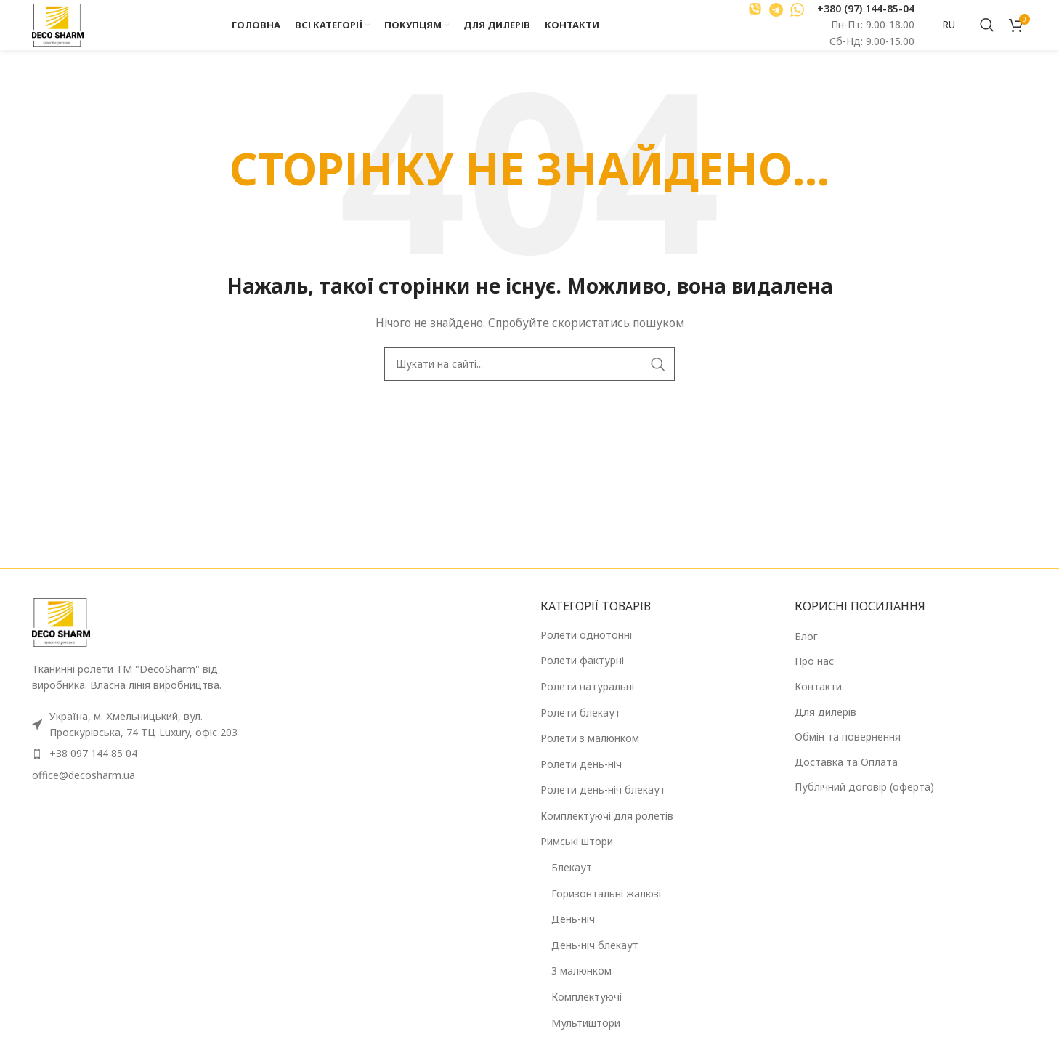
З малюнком (581, 986)
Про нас (814, 676)
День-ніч (573, 934)
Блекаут (571, 882)
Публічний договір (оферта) (864, 802)
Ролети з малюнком (589, 753)
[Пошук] (987, 32)
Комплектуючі (586, 1012)
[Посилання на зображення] (61, 637)
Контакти (818, 702)
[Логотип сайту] (67, 32)
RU (948, 32)
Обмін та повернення (848, 752)
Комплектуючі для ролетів (606, 831)
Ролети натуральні (587, 702)
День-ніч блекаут (594, 960)
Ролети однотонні (586, 650)
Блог (806, 651)
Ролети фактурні (582, 675)
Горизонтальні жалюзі (606, 909)
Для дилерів (825, 727)
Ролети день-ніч (581, 779)
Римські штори (576, 857)
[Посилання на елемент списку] (148, 770)
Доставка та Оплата (846, 777)
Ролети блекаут (580, 728)
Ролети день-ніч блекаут (602, 805)
